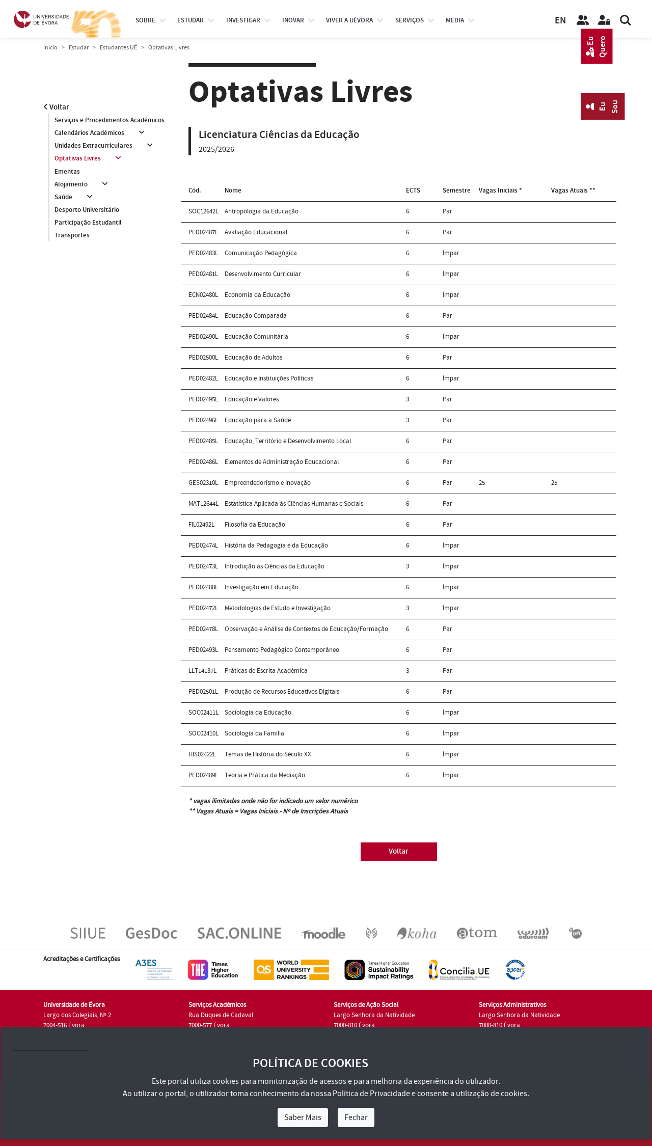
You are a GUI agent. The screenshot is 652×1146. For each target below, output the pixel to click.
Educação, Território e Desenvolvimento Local (288, 441)
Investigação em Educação (261, 587)
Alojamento (71, 184)
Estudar (79, 47)
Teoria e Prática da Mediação (265, 775)
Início (50, 47)
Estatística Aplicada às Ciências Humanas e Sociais (294, 503)
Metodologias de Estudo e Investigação (278, 608)
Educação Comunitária (256, 336)
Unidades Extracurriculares (93, 145)
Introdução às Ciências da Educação (274, 566)
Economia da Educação (257, 294)
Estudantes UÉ (118, 47)
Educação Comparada (256, 315)
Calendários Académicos (89, 133)
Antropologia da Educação (261, 211)
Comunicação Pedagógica (261, 253)
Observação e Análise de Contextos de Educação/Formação (306, 629)
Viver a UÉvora (349, 20)
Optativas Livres (78, 158)
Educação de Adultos (253, 357)
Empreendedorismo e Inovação (268, 482)
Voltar (56, 107)
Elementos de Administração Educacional (282, 462)
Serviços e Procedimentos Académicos (110, 120)
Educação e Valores (252, 399)
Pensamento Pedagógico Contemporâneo (282, 649)
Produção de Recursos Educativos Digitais (282, 691)
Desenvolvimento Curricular (263, 274)
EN (560, 20)
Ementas (67, 171)
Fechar (356, 1117)
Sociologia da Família (254, 733)
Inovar (293, 20)
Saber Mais (302, 1117)
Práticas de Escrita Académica (266, 670)
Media (455, 20)
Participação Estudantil (88, 223)
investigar (243, 20)
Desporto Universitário (87, 210)
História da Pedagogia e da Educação (276, 545)
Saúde (63, 197)
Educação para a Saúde (258, 420)
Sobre (145, 20)
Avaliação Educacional (256, 232)
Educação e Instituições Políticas (269, 378)
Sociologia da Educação (258, 712)
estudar (190, 20)
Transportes (72, 235)
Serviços (409, 20)
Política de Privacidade (371, 1093)
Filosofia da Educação (255, 524)
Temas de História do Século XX (268, 754)
